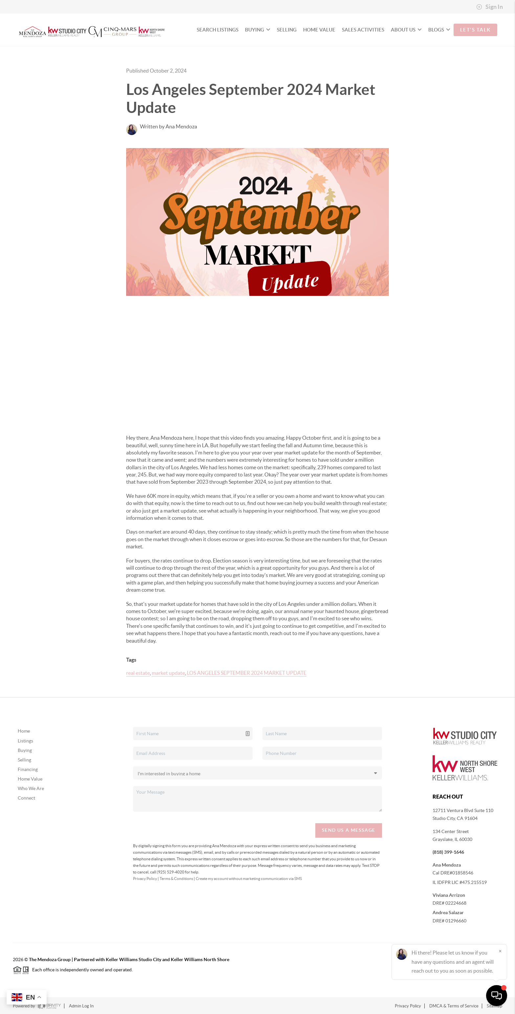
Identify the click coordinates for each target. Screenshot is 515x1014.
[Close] (500, 951)
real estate (138, 673)
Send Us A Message (348, 830)
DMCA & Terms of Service (454, 1005)
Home (24, 731)
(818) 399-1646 (448, 852)
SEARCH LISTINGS (217, 30)
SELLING (287, 30)
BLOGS (439, 30)
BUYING (257, 30)
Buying (25, 750)
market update (168, 673)
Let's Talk (475, 30)
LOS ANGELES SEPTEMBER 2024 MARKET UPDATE (246, 673)
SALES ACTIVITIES (363, 30)
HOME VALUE (319, 30)
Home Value (30, 779)
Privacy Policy (145, 878)
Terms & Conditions (176, 878)
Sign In (489, 7)
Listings (25, 740)
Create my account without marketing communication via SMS (249, 878)
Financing (28, 769)
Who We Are (31, 788)
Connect (26, 798)
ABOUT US (406, 30)
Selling (24, 759)
